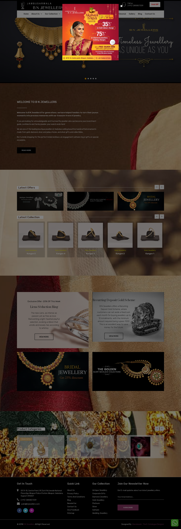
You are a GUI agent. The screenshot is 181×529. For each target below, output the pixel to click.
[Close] (121, 6)
